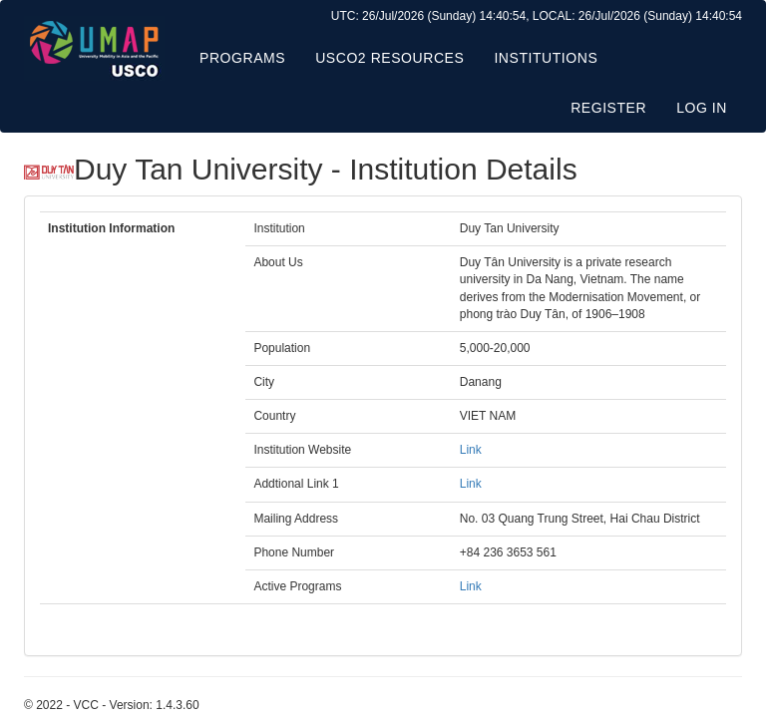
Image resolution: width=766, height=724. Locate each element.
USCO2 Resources (389, 58)
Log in (701, 108)
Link (471, 450)
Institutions (545, 58)
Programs (242, 58)
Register (608, 108)
